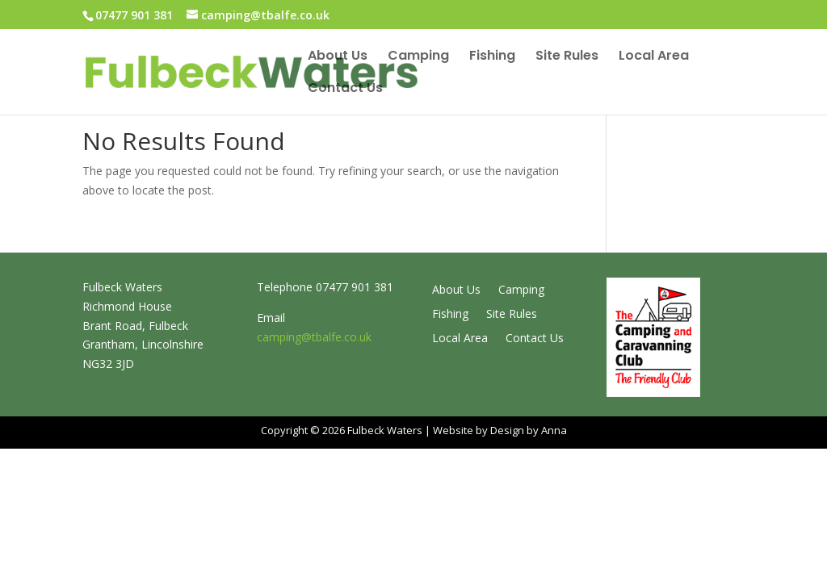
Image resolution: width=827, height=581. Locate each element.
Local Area (654, 57)
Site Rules (566, 57)
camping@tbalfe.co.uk (314, 337)
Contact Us (345, 89)
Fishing (492, 57)
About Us (337, 57)
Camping (418, 57)
